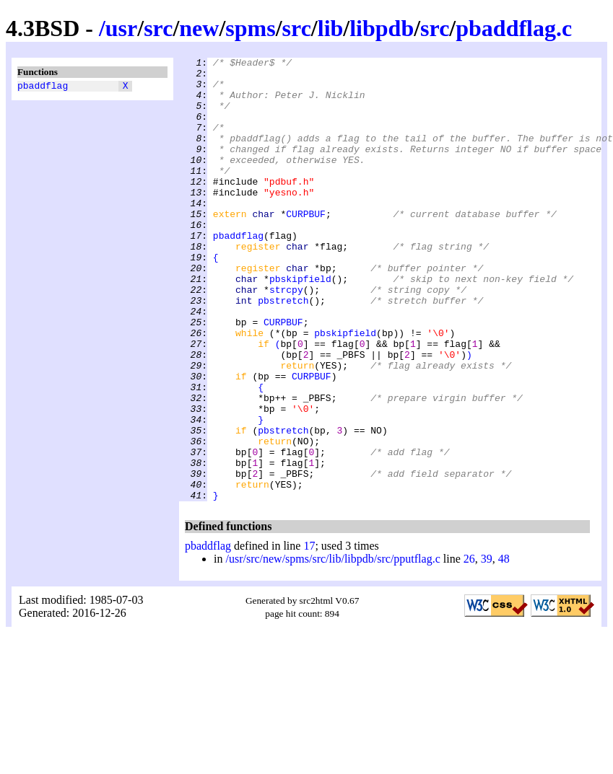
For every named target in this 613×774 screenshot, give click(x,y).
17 (309, 634)
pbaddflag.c (514, 28)
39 (486, 647)
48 (504, 647)
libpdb (381, 28)
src (158, 28)
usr (121, 28)
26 (469, 647)
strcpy (286, 336)
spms (250, 28)
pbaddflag (42, 87)
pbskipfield (300, 323)
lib (331, 28)
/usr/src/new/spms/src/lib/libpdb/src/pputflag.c (332, 647)
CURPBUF (306, 245)
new (199, 28)
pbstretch (283, 349)
